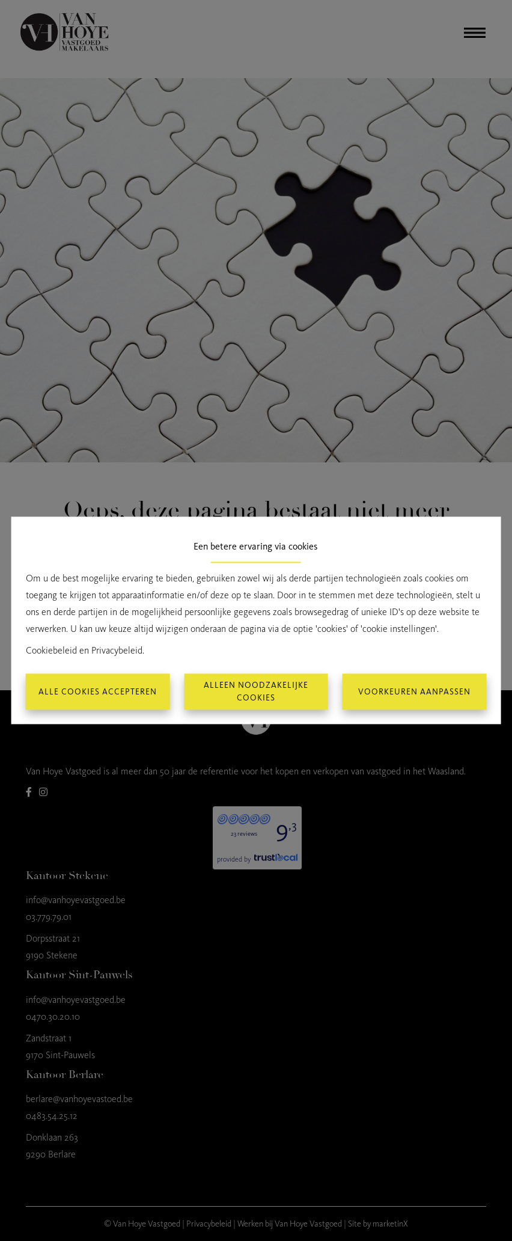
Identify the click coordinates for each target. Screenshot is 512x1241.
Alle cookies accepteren (97, 692)
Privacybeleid (116, 651)
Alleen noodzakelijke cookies (256, 692)
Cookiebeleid (51, 651)
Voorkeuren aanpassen (414, 692)
